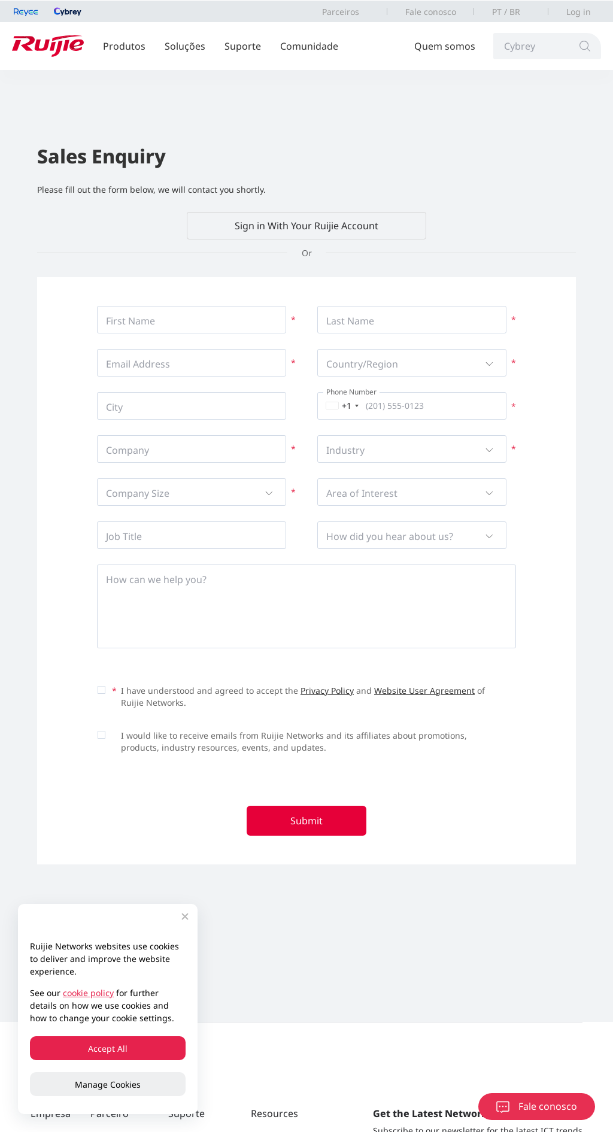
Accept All (108, 1048)
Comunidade (309, 46)
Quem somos (444, 46)
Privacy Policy (327, 690)
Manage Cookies (108, 1084)
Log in (578, 11)
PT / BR (506, 11)
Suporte (242, 46)
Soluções (185, 46)
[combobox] (340, 406)
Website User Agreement (424, 690)
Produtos (124, 46)
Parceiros (340, 11)
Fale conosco (430, 11)
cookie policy (88, 993)
